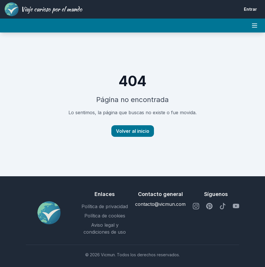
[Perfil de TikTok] (222, 206)
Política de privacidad (104, 206)
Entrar (250, 9)
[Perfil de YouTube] (236, 206)
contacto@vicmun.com (160, 204)
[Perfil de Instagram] (196, 206)
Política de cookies (104, 216)
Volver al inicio (132, 131)
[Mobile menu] (254, 25)
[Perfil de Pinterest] (209, 206)
